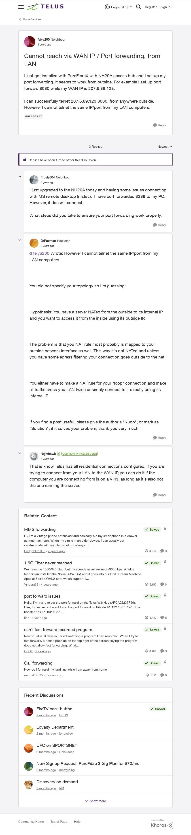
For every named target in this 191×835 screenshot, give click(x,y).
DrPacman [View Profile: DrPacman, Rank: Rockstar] (48, 240)
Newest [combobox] (165, 147)
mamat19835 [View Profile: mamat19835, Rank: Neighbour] (33, 675)
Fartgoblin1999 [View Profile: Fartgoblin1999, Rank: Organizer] (34, 551)
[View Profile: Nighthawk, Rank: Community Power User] (34, 456)
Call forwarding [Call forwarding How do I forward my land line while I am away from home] (38, 663)
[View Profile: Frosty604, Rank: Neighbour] (34, 179)
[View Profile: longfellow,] (28, 729)
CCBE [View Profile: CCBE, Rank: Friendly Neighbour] (28, 651)
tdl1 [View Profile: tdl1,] (61, 788)
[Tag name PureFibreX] (33, 116)
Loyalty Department (55, 727)
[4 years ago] (48, 584)
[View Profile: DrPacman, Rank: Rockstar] (34, 243)
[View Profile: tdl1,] (28, 784)
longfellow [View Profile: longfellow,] (66, 733)
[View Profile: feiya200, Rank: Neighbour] (29, 41)
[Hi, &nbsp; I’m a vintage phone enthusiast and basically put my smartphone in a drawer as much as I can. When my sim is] (82, 540)
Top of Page (59, 821)
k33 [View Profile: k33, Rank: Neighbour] (26, 618)
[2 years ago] (55, 551)
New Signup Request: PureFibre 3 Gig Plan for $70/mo (88, 763)
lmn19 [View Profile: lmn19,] (63, 715)
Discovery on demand (57, 781)
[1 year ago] (38, 617)
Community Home (31, 821)
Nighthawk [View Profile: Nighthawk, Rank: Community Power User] (48, 454)
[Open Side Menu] (21, 7)
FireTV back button (54, 708)
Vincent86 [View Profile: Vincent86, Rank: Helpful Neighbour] (31, 584)
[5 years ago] (53, 675)
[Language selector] (118, 6)
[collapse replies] (20, 176)
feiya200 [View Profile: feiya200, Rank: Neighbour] (44, 39)
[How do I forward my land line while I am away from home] (82, 669)
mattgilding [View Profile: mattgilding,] (67, 770)
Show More (95, 801)
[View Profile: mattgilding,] (28, 766)
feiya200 (41, 253)
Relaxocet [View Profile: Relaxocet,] (66, 751)
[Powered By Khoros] (162, 824)
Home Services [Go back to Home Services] (29, 19)
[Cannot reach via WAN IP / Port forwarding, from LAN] (47, 182)
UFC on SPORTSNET (56, 745)
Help (77, 821)
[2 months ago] (46, 715)
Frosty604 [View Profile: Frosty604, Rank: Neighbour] (48, 177)
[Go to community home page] (46, 6)
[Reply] (159, 125)
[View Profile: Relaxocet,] (28, 748)
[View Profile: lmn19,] (28, 711)
